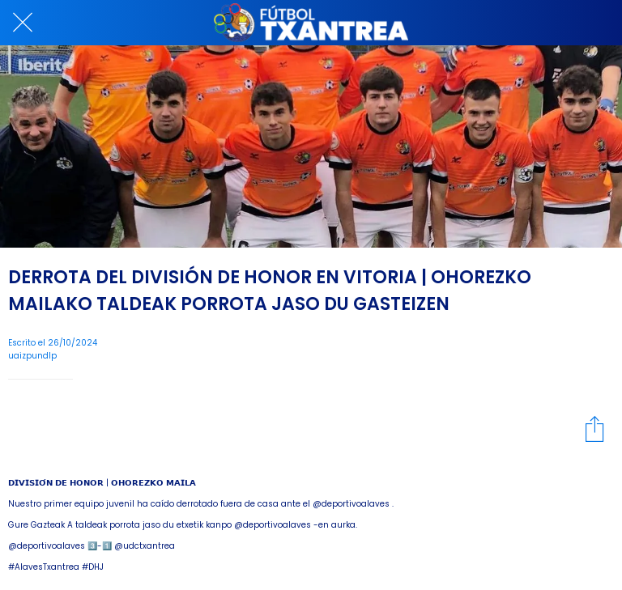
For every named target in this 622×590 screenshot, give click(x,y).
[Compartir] (594, 428)
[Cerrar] (22, 22)
